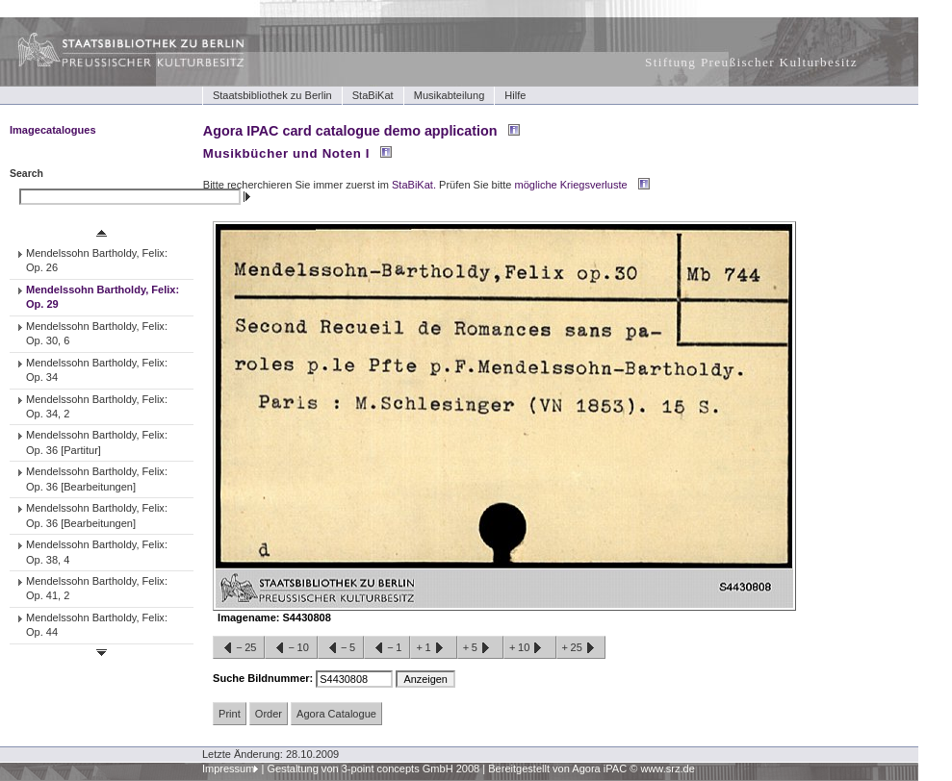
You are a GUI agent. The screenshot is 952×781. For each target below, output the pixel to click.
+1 (433, 648)
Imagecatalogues (53, 130)
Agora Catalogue (336, 713)
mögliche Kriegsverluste (571, 184)
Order (268, 713)
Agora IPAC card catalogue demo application (350, 131)
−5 (340, 648)
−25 (239, 648)
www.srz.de (667, 768)
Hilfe (515, 95)
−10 (290, 648)
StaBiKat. (414, 184)
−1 (387, 648)
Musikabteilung (449, 95)
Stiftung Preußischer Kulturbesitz (751, 62)
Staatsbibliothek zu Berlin (272, 95)
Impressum (228, 768)
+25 (581, 648)
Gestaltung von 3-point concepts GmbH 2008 (373, 768)
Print (230, 713)
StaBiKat (373, 95)
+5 (480, 648)
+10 (529, 648)
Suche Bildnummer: (264, 678)
